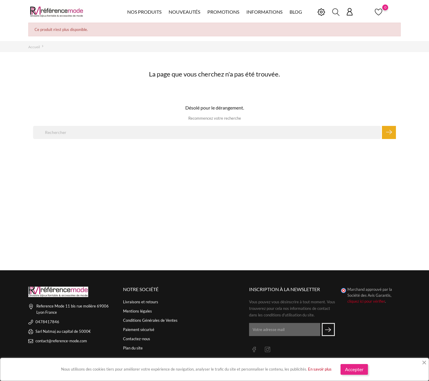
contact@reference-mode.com (61, 340)
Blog (296, 12)
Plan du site (133, 348)
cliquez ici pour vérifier (366, 301)
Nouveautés (184, 12)
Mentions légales (137, 311)
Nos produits (144, 12)
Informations (264, 12)
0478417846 (47, 321)
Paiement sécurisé (138, 329)
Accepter (354, 369)
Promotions (223, 12)
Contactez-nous (136, 338)
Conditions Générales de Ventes (150, 320)
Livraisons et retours (140, 301)
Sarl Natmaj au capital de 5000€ (63, 331)
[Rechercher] (207, 132)
